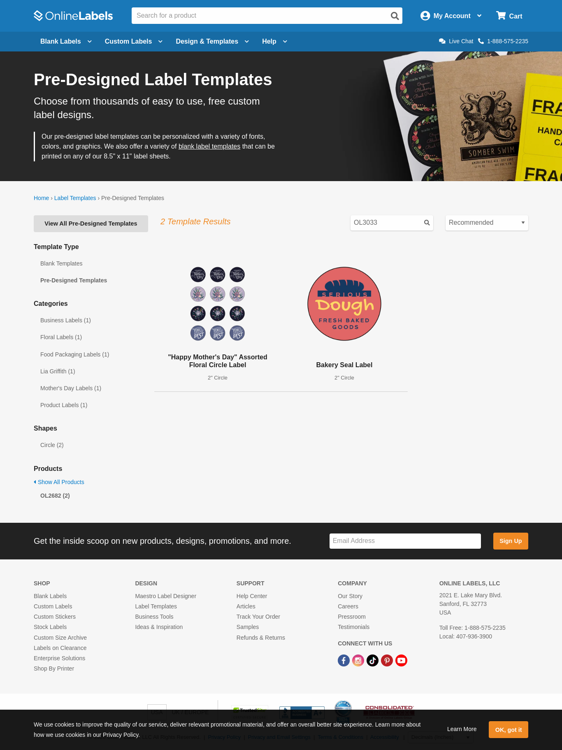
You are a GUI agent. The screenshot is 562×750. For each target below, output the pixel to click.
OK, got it (508, 730)
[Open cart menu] (509, 16)
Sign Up (510, 541)
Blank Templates (61, 263)
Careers (348, 606)
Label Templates (75, 198)
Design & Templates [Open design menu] (212, 41)
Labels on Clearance (60, 648)
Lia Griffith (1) (57, 371)
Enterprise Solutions (59, 658)
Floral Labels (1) (61, 337)
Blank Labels (50, 596)
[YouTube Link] (401, 660)
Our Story (350, 596)
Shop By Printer (54, 668)
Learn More (462, 729)
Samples (248, 627)
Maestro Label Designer (165, 596)
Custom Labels (53, 606)
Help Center (252, 596)
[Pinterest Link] (388, 660)
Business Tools (154, 616)
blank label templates (209, 146)
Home (41, 198)
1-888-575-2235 (503, 41)
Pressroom (352, 616)
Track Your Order (258, 616)
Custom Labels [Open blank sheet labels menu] (134, 41)
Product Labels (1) (63, 405)
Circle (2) (52, 445)
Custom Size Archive (60, 637)
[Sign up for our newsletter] (405, 541)
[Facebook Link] (344, 660)
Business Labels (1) (65, 320)
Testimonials (353, 627)
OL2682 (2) (55, 495)
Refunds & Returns (261, 637)
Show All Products (59, 482)
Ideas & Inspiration (159, 627)
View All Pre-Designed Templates (90, 223)
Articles (246, 606)
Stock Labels (50, 627)
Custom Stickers (55, 616)
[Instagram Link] (359, 660)
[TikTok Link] (373, 660)
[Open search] (395, 16)
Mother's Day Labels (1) (70, 388)
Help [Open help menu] (274, 41)
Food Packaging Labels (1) (74, 354)
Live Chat (456, 41)
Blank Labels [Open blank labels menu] (66, 41)
